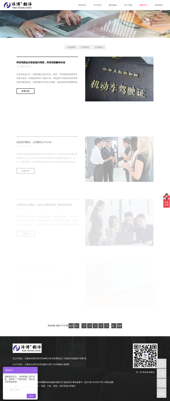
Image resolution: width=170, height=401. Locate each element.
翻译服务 (113, 5)
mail (161, 383)
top (161, 393)
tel (161, 373)
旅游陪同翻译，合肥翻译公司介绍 (34, 158)
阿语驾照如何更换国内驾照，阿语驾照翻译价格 (41, 62)
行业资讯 (85, 47)
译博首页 (82, 5)
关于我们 (97, 5)
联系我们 (159, 5)
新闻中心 (144, 5)
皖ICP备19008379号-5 (95, 382)
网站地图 (109, 382)
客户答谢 (128, 5)
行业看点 (99, 47)
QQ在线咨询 (161, 363)
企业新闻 (71, 47)
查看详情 (25, 91)
